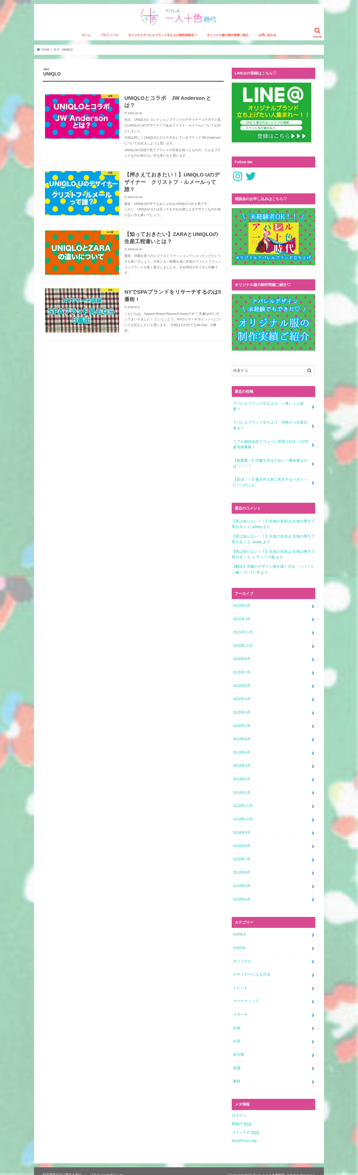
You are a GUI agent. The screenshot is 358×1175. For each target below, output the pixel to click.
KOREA (239, 929)
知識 (236, 1061)
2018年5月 (241, 881)
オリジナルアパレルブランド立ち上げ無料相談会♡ (162, 36)
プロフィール (109, 36)
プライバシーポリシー (106, 1167)
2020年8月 (241, 657)
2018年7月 (241, 855)
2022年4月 (241, 605)
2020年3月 (241, 710)
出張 (236, 1035)
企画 (236, 1021)
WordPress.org (244, 1133)
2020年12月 (242, 644)
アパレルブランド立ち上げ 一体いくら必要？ (268, 407)
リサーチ (240, 1008)
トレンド (240, 982)
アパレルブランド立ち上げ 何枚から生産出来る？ (270, 426)
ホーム (86, 36)
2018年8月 (241, 841)
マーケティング (246, 995)
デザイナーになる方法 (251, 969)
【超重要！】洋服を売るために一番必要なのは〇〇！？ (270, 463)
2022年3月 (241, 618)
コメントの (245, 1125)
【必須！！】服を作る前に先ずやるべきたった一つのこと (270, 482)
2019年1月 (241, 789)
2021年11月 (242, 631)
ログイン (239, 1108)
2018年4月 (241, 894)
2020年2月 (241, 723)
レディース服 (263, 556)
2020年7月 (241, 670)
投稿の (242, 1117)
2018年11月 (242, 802)
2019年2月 (241, 776)
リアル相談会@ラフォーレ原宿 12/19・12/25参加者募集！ (270, 444)
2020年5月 (241, 683)
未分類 (238, 1048)
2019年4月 (241, 749)
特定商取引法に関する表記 (62, 1167)
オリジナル (242, 955)
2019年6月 (241, 736)
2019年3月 (241, 763)
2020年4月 (241, 697)
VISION (239, 942)
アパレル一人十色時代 (268, 1167)
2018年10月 (242, 815)
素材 (236, 1074)
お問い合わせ (267, 36)
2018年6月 (241, 868)
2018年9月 (241, 828)
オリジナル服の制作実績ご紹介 (228, 36)
